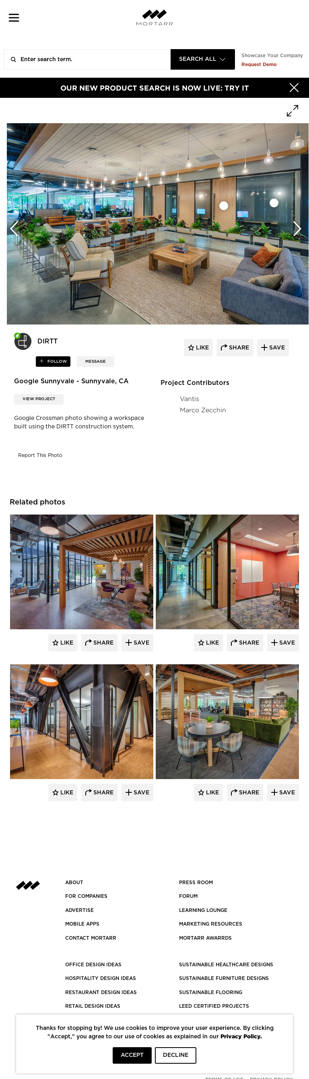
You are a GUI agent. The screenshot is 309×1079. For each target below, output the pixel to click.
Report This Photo (40, 455)
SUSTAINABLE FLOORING (210, 992)
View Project (39, 399)
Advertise (79, 910)
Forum (188, 896)
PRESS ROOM (196, 882)
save (276, 348)
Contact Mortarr (90, 938)
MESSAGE (95, 362)
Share (102, 643)
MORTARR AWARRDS (205, 938)
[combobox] (203, 59)
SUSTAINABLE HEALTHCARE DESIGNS (226, 964)
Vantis (189, 398)
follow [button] (56, 362)
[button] (14, 17)
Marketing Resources (210, 924)
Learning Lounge (203, 910)
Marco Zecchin (203, 410)
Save (140, 643)
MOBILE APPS (82, 924)
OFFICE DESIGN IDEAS (93, 964)
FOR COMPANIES (86, 896)
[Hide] (294, 88)
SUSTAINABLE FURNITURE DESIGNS (224, 978)
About (74, 882)
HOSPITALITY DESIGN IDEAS (100, 978)
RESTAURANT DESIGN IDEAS (101, 992)
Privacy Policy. (241, 1036)
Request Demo (259, 64)
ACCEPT (132, 1055)
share (238, 348)
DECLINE (175, 1055)
